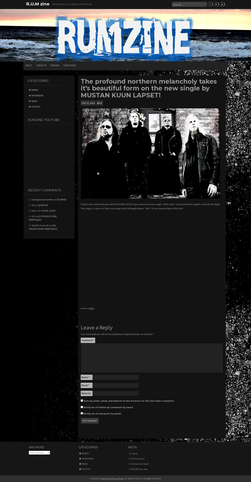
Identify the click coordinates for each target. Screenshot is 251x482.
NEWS (91, 308)
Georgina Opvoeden (42, 199)
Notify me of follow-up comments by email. (108, 407)
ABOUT (28, 65)
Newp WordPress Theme (112, 478)
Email (85, 385)
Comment (88, 340)
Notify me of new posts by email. (102, 413)
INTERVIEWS (38, 95)
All (100, 103)
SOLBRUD (61, 199)
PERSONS (54, 65)
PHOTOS (36, 106)
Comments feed (139, 463)
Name (86, 377)
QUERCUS (43, 205)
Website (86, 393)
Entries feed (137, 458)
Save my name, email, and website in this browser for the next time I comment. (128, 400)
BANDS (35, 89)
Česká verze (69, 65)
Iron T (34, 210)
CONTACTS (41, 65)
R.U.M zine (38, 3)
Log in (134, 453)
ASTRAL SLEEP (48, 210)
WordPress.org (139, 469)
